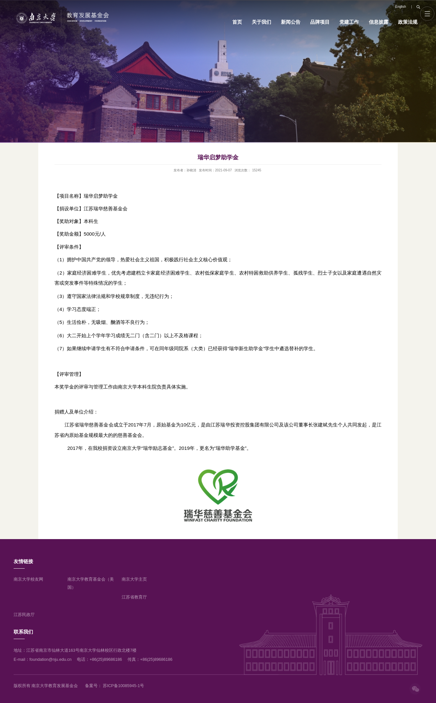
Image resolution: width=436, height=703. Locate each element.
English (400, 6)
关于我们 (261, 22)
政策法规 (408, 22)
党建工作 (349, 22)
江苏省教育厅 (134, 597)
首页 (237, 22)
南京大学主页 (134, 579)
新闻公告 (290, 22)
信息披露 (378, 22)
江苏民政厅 (24, 614)
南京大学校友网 (28, 579)
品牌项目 (320, 22)
